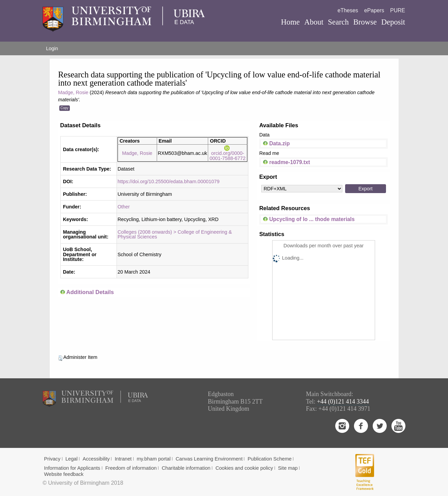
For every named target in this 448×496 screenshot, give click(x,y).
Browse (365, 22)
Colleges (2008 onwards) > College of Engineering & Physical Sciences (175, 234)
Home (290, 22)
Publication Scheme (270, 459)
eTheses (348, 10)
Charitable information (186, 468)
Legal (71, 459)
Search (338, 22)
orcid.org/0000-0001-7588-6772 (228, 153)
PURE (397, 10)
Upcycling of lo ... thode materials (309, 219)
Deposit (393, 22)
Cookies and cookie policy (244, 468)
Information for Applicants (72, 468)
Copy (64, 108)
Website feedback (63, 474)
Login (52, 48)
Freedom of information (131, 468)
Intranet (123, 459)
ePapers (374, 10)
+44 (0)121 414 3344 (343, 401)
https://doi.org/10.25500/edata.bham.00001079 (168, 181)
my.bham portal (154, 459)
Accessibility (96, 459)
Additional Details (90, 292)
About (313, 22)
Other (124, 206)
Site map (288, 468)
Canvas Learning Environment (209, 459)
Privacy (52, 459)
